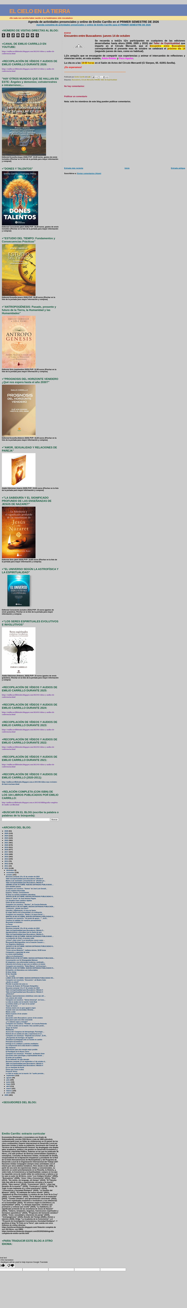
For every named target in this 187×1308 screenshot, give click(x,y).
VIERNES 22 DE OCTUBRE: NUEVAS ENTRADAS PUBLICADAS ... (29, 936)
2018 (7, 849)
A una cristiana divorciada (15, 890)
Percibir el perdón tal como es (17, 984)
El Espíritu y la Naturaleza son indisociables (22, 970)
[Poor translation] (10, 1265)
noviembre (10, 872)
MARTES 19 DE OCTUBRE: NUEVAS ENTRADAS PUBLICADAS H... (30, 968)
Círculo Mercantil (87, 80)
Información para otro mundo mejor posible (22, 1049)
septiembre (10, 1075)
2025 (7, 833)
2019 (7, 847)
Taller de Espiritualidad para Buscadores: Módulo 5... (25, 930)
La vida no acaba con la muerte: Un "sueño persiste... (25, 1073)
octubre (9, 875)
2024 (7, 836)
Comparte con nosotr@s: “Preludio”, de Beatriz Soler (25, 1053)
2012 (7, 863)
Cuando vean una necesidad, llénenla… (20, 1010)
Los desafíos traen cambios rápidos (19, 900)
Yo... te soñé (10, 976)
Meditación (10, 1030)
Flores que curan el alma (15, 1069)
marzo (9, 1088)
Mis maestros (11, 1047)
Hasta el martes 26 (12, 926)
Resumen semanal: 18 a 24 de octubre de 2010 (23, 928)
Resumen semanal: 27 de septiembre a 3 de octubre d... (26, 1061)
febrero (9, 1091)
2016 (7, 854)
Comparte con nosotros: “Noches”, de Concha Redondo (26, 904)
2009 (7, 1095)
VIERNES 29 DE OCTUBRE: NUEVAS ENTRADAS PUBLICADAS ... (29, 884)
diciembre (10, 870)
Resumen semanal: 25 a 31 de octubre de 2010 (23, 876)
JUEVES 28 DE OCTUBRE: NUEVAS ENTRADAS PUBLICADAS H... (30, 896)
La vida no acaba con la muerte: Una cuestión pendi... (25, 1026)
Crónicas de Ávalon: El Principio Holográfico (22, 986)
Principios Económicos (14, 1041)
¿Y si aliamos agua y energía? (17, 1022)
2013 (7, 861)
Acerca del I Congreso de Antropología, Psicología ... (25, 1032)
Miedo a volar (11, 1012)
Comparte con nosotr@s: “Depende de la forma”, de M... (26, 1035)
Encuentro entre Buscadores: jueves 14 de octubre (24, 1018)
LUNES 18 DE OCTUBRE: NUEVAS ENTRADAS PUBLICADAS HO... (30, 978)
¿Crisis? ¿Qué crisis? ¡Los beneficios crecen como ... (25, 940)
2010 (7, 868)
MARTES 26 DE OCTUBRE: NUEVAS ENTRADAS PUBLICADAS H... (30, 916)
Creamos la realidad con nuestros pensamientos (23, 920)
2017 (7, 852)
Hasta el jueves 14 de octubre (16, 1014)
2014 (7, 859)
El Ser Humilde (11, 974)
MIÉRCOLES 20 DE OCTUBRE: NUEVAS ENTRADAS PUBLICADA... (30, 958)
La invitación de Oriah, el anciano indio (20, 938)
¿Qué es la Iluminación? (14, 956)
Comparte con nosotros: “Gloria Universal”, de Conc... (25, 1000)
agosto (9, 1078)
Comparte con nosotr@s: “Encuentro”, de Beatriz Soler (26, 980)
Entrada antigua (178, 168)
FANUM (97, 80)
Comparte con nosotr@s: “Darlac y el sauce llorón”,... (25, 914)
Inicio (127, 168)
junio (8, 1082)
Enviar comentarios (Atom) (89, 173)
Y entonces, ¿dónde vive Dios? (17, 908)
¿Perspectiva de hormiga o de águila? (19, 1038)
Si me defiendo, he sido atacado (17, 1059)
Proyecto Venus (11, 1071)
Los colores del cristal (14, 998)
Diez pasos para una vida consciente (19, 1020)
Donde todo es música (14, 948)
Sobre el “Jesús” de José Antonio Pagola (21, 898)
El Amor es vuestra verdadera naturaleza (20, 894)
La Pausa (9, 924)
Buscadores (76, 80)
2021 (7, 843)
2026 (7, 831)
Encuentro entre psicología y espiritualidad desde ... (25, 1055)
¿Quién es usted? (12, 982)
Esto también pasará (13, 886)
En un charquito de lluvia (15, 1067)
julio (8, 1080)
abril (8, 1086)
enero (8, 1093)
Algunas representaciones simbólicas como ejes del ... (26, 996)
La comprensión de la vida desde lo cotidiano (22, 1045)
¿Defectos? (10, 994)
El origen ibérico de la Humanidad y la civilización (24, 912)
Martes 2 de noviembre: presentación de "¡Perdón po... (26, 881)
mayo (8, 1084)
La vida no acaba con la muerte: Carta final (21, 1002)
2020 (7, 845)
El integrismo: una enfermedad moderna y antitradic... (25, 962)
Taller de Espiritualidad (109, 80)
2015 (7, 856)
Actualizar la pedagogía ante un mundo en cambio (24, 1039)
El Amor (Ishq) (11, 972)
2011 (7, 866)
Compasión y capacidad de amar (18, 952)
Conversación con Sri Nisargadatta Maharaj (21, 960)
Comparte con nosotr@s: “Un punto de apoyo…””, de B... (27, 918)
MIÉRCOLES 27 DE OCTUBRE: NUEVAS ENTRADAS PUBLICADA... (30, 906)
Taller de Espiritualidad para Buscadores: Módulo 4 (24, 1063)
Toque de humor (12, 1006)
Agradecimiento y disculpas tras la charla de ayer (24, 932)
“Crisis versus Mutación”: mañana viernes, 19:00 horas (26, 950)
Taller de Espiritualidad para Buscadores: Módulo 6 (24, 878)
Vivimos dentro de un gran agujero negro (21, 1008)
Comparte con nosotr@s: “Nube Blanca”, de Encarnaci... (26, 966)
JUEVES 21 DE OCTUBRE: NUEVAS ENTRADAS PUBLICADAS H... (30, 946)
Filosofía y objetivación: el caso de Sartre (21, 910)
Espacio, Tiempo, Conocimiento (17, 892)
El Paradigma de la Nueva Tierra (17, 1051)
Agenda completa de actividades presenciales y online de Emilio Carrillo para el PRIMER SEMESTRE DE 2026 (93, 25)
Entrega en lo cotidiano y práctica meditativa (22, 1044)
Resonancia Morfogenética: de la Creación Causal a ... (25, 942)
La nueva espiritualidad (14, 954)
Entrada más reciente (73, 168)
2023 (7, 838)
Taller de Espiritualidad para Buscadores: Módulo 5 (24, 990)
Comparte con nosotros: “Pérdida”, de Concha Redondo (26, 1024)
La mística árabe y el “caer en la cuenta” (20, 1004)
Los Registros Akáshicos (15, 944)
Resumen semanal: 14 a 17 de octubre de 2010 (23, 988)
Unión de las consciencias (15, 902)
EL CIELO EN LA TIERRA (39, 11)
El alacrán (9, 1016)
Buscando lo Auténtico (14, 922)
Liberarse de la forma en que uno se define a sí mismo (25, 964)
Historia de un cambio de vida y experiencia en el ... (24, 1034)
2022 (7, 840)
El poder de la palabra (14, 1057)
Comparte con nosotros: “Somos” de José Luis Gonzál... (26, 888)
